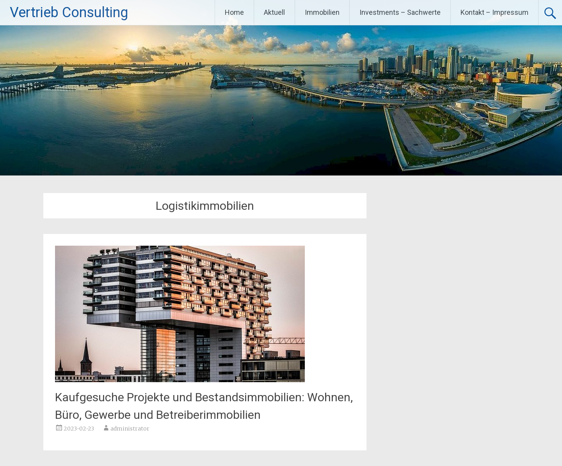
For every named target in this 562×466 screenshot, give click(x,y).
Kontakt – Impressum (494, 12)
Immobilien (322, 12)
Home (234, 12)
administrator (129, 428)
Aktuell (274, 12)
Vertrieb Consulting (69, 12)
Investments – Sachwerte (400, 12)
